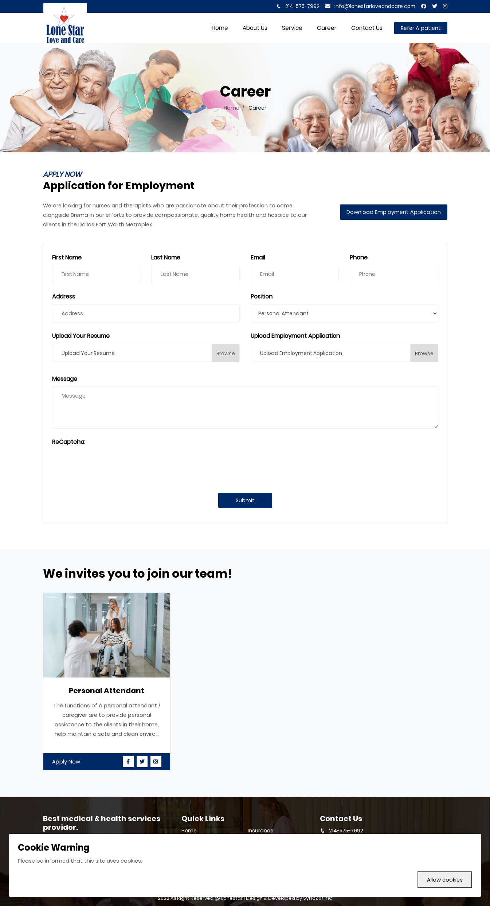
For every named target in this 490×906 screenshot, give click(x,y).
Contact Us (367, 28)
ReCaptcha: (68, 442)
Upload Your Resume (81, 336)
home (220, 28)
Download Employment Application (393, 212)
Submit (245, 500)
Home (231, 108)
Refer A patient (421, 28)
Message (64, 379)
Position (262, 297)
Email (258, 258)
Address (63, 297)
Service (292, 28)
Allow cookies (445, 879)
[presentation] (107, 464)
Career (327, 28)
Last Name (165, 258)
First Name (67, 258)
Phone (359, 258)
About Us (255, 28)
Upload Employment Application (295, 336)
